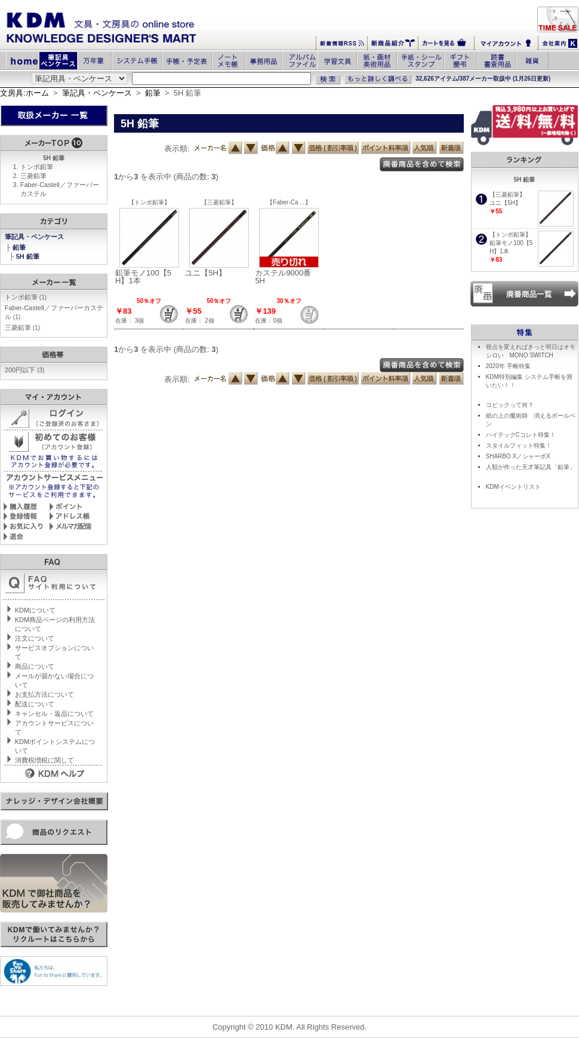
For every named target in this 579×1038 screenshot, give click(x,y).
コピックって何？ (510, 405)
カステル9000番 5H (287, 276)
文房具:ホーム (24, 92)
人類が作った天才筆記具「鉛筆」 (530, 467)
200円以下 (25, 369)
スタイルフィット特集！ (519, 445)
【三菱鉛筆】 (219, 202)
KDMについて (35, 610)
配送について (34, 704)
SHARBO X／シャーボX (518, 456)
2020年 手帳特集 (508, 366)
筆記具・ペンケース (97, 92)
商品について (34, 666)
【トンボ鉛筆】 (149, 202)
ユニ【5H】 (205, 272)
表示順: (177, 148)
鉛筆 (153, 92)
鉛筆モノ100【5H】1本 (143, 276)
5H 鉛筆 (28, 256)
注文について (34, 638)
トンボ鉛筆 (36, 166)
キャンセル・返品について (54, 713)
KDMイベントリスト (513, 486)
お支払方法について (44, 694)
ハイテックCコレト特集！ (521, 434)
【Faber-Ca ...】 (288, 202)
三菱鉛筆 (33, 175)
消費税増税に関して (44, 760)
